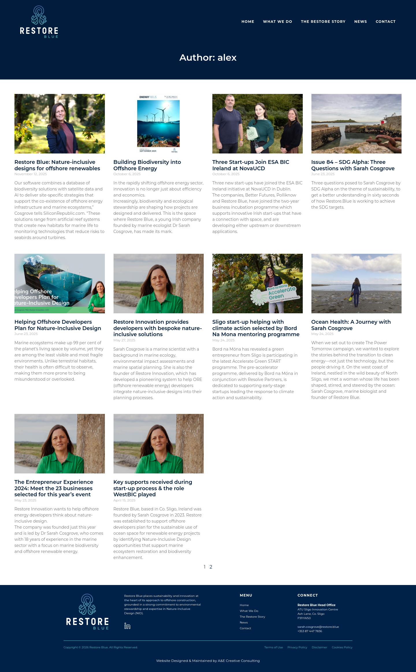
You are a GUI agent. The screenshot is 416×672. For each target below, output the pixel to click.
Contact (386, 21)
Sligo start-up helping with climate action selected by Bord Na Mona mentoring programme (256, 328)
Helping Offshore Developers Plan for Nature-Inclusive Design (57, 325)
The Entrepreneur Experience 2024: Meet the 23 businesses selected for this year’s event (53, 488)
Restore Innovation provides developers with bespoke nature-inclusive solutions (158, 328)
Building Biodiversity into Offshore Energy (147, 165)
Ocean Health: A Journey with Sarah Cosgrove (351, 325)
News (360, 21)
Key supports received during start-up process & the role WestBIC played (153, 488)
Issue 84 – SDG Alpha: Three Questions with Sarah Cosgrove (353, 165)
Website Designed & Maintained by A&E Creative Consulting (208, 660)
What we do (277, 21)
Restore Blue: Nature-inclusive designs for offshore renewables (57, 165)
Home (248, 21)
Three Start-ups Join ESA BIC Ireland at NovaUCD (250, 165)
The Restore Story (323, 21)
